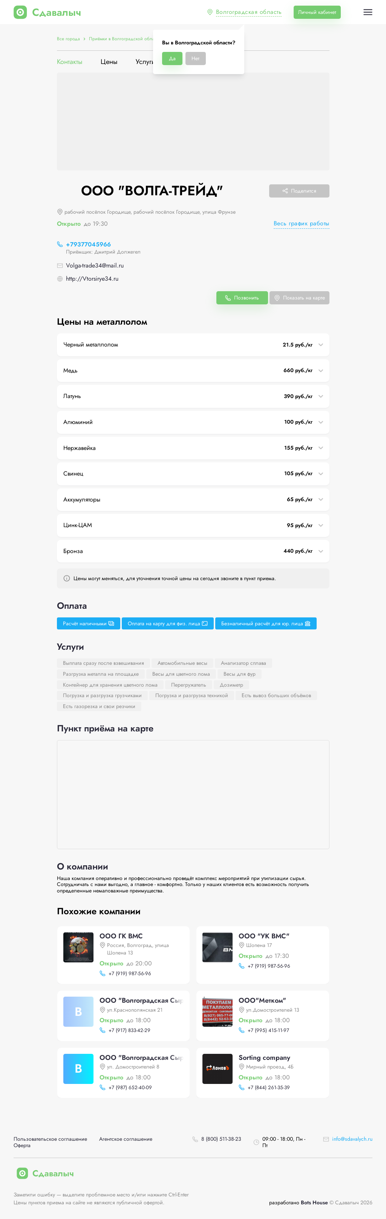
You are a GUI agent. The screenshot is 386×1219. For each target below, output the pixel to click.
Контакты (70, 62)
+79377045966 (88, 244)
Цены (109, 62)
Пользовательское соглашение (50, 1139)
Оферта (22, 1145)
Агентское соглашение (125, 1139)
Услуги (145, 62)
